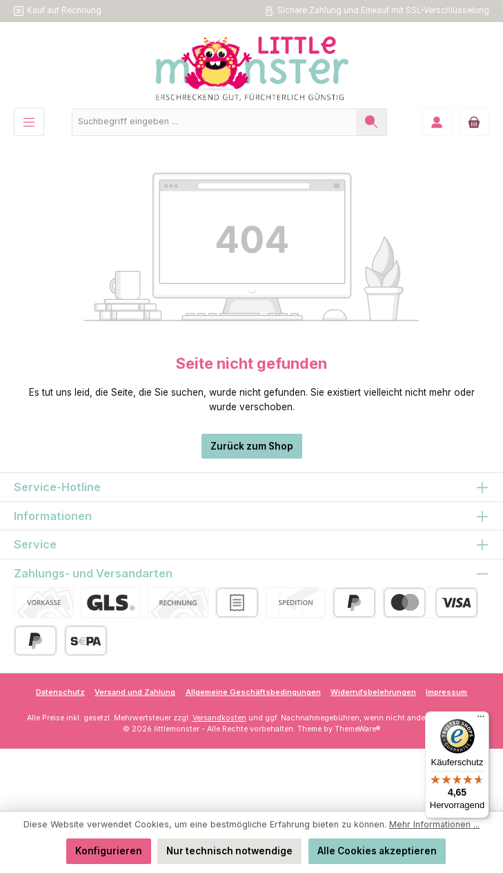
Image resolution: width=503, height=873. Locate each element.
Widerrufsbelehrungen (373, 692)
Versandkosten (219, 717)
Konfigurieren (108, 850)
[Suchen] (371, 122)
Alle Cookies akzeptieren (377, 850)
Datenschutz (60, 692)
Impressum (446, 692)
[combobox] (214, 122)
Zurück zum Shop (251, 446)
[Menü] (29, 122)
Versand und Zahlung (135, 692)
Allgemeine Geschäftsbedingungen (253, 692)
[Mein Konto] (437, 122)
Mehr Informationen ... (434, 824)
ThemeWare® (358, 729)
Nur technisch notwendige (229, 850)
